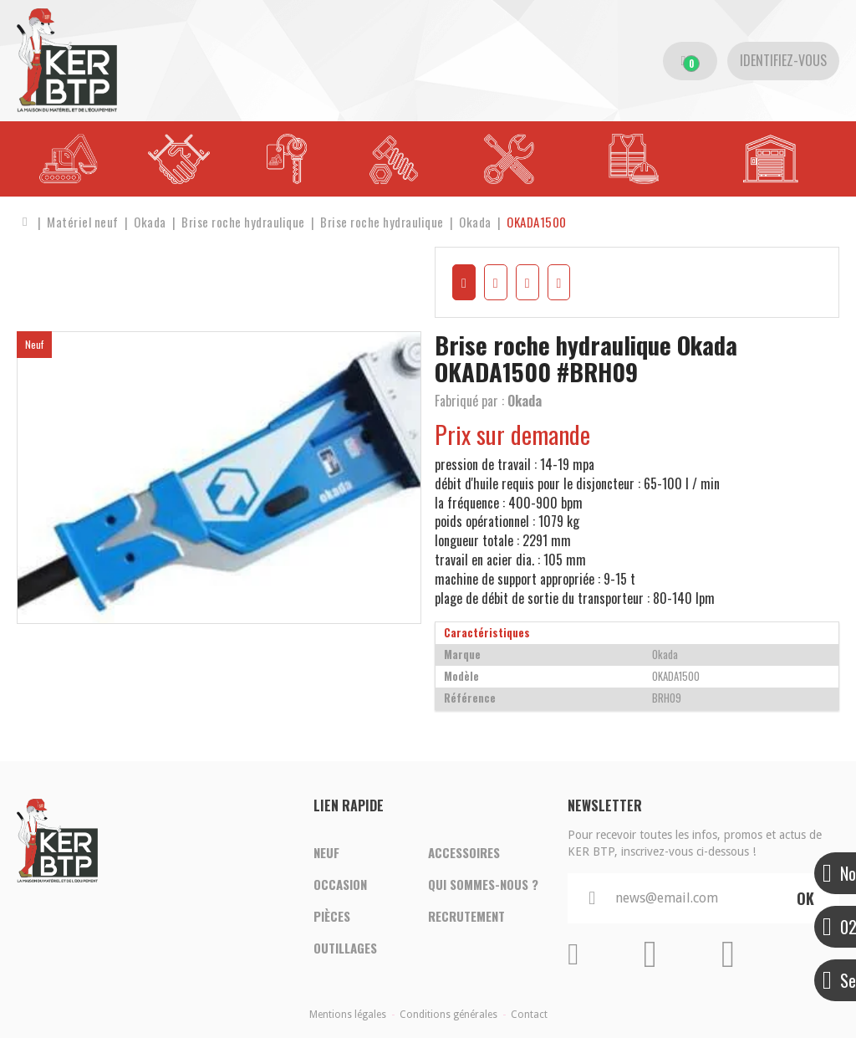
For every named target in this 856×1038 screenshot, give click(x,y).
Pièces (331, 916)
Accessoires (464, 852)
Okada (524, 401)
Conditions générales (448, 1014)
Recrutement (466, 916)
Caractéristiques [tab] (487, 633)
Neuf (326, 852)
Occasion (340, 884)
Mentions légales (347, 1014)
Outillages (345, 947)
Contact (529, 1015)
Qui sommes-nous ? (483, 884)
